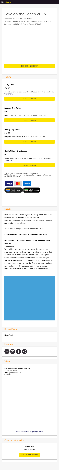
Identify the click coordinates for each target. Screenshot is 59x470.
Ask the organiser (29, 455)
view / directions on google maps (29, 431)
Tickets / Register (29, 66)
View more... (8, 94)
